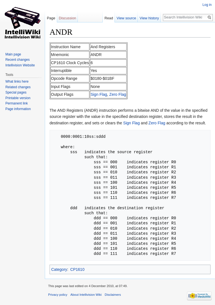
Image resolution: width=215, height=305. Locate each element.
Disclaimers (113, 294)
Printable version (17, 98)
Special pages (15, 92)
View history (149, 18)
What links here (17, 81)
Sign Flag (98, 94)
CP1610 (77, 269)
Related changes (18, 87)
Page (51, 18)
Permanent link (16, 103)
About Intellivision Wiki (86, 294)
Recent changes (17, 60)
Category (59, 269)
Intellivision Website (20, 65)
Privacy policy (57, 294)
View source (126, 18)
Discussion (67, 18)
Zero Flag (117, 94)
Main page (13, 54)
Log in (207, 5)
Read (108, 18)
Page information (18, 109)
